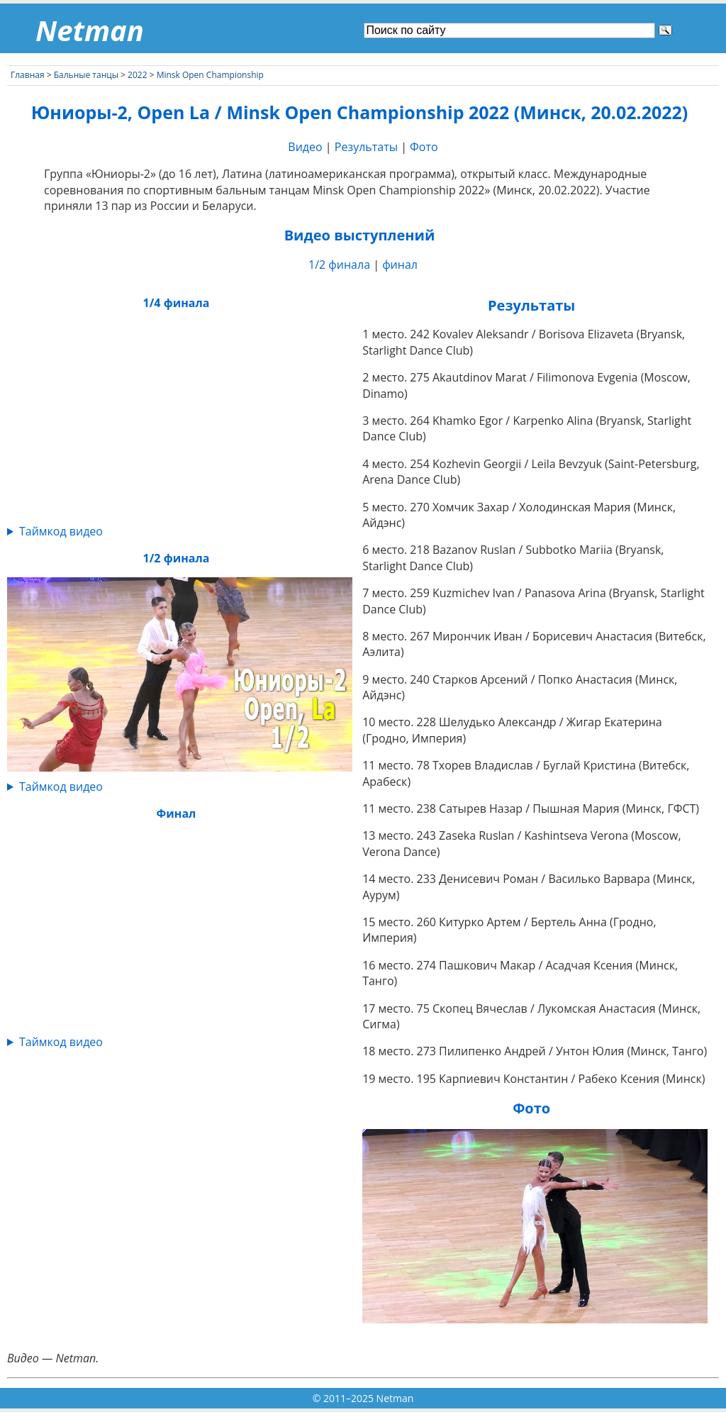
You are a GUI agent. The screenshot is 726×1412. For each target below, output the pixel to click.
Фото (424, 147)
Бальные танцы (86, 75)
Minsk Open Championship (210, 75)
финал (400, 264)
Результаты (366, 147)
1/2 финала (339, 264)
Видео (305, 147)
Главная (28, 75)
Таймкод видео (61, 531)
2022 (137, 75)
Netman (89, 30)
